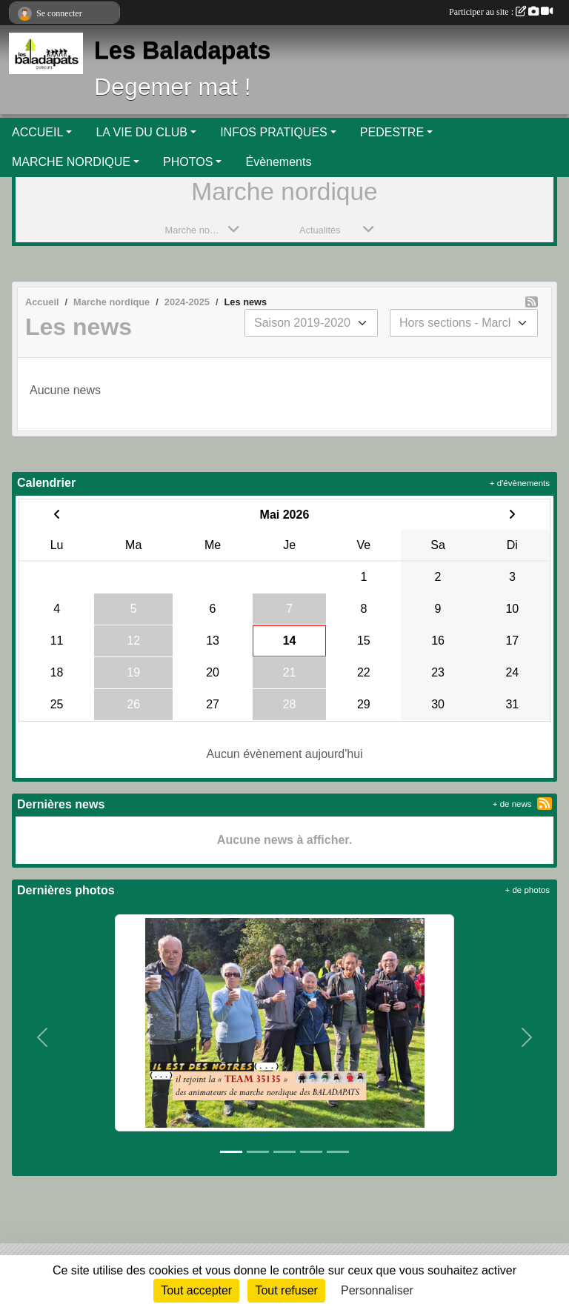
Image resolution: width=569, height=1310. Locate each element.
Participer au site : (501, 12)
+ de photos (527, 889)
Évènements (278, 162)
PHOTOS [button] (188, 162)
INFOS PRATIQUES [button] (273, 132)
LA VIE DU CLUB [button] (141, 132)
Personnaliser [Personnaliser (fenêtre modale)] (377, 1290)
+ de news (512, 803)
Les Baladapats (182, 50)
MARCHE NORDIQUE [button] (71, 162)
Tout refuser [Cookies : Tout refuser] (286, 1290)
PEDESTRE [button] (392, 132)
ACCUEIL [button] (37, 132)
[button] (43, 1037)
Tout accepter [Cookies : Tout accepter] (196, 1290)
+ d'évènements (520, 483)
